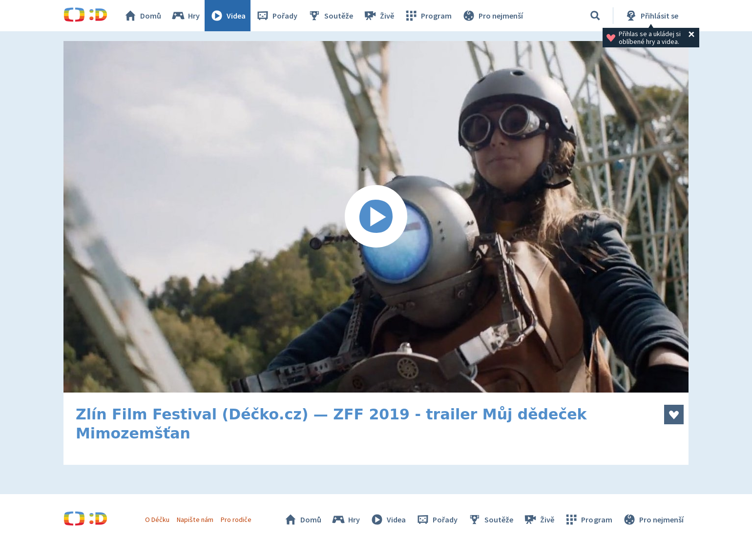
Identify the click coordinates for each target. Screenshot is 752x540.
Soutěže (330, 15)
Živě (378, 15)
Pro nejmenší (492, 15)
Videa (227, 15)
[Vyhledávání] (595, 15)
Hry (185, 15)
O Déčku (157, 519)
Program (428, 15)
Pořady (276, 15)
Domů (142, 15)
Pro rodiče (236, 519)
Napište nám (195, 519)
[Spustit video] (376, 217)
